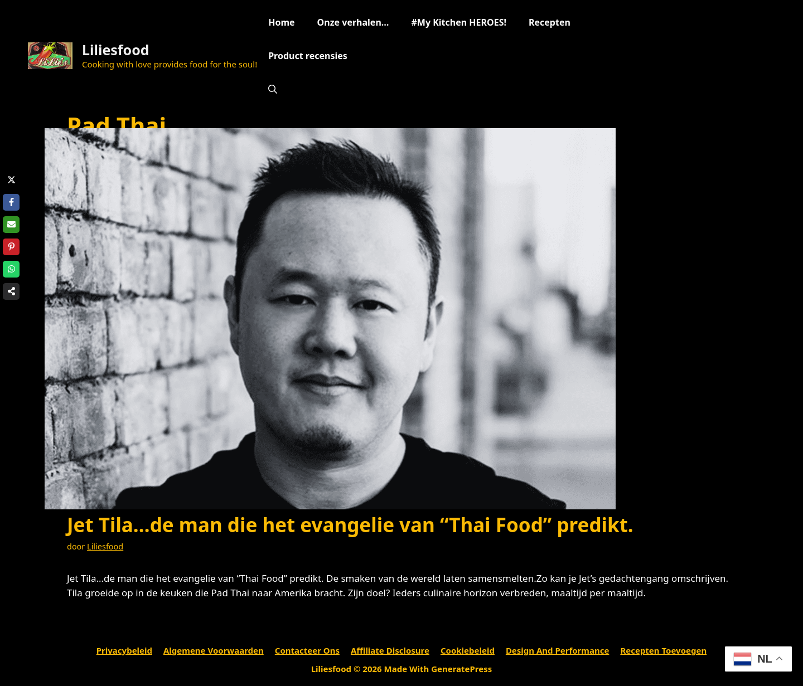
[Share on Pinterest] (11, 247)
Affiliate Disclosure (390, 650)
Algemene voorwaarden (213, 650)
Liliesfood (115, 49)
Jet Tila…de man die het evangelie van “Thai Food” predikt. (350, 525)
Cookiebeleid (468, 650)
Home (281, 22)
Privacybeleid (124, 650)
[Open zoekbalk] (272, 89)
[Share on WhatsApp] (11, 269)
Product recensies (307, 56)
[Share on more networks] (11, 291)
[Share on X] (11, 180)
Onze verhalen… (353, 22)
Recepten (549, 22)
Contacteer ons (307, 650)
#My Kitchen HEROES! (458, 22)
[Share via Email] (11, 224)
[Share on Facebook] (11, 202)
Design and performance (557, 650)
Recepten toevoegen (663, 650)
